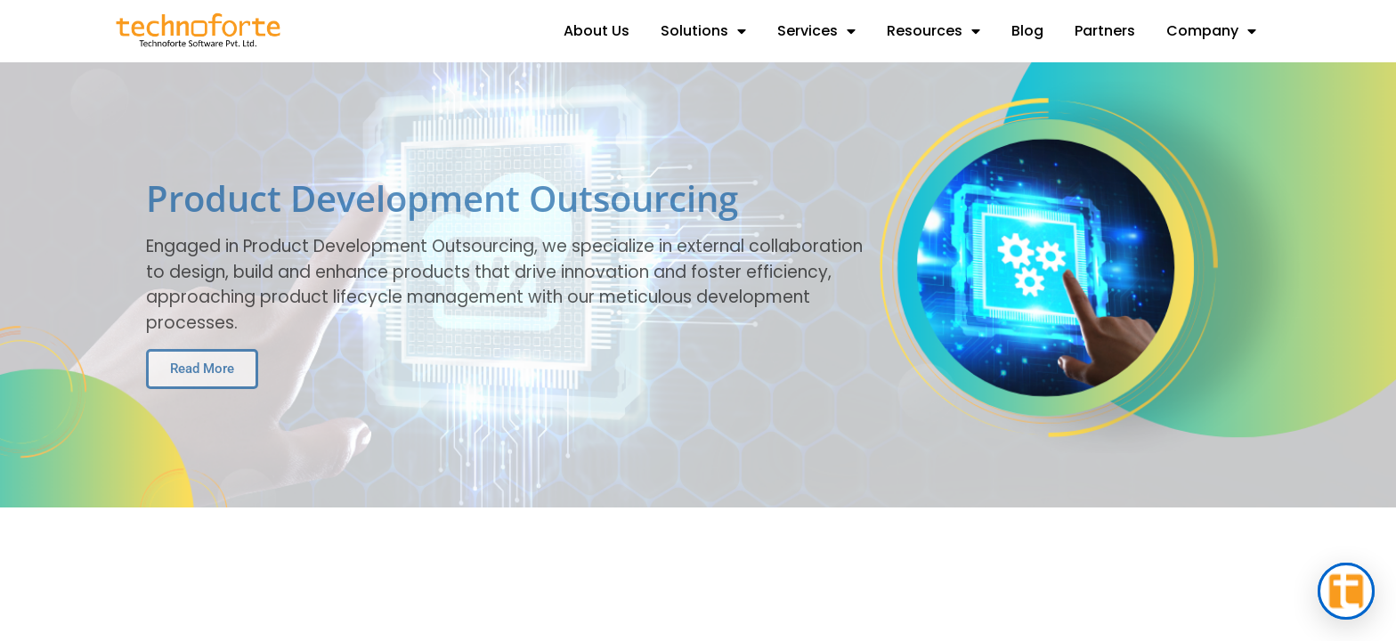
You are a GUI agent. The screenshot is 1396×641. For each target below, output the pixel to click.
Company (1211, 31)
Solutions (703, 31)
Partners (1105, 30)
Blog (1027, 30)
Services (816, 31)
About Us (596, 30)
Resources (933, 31)
